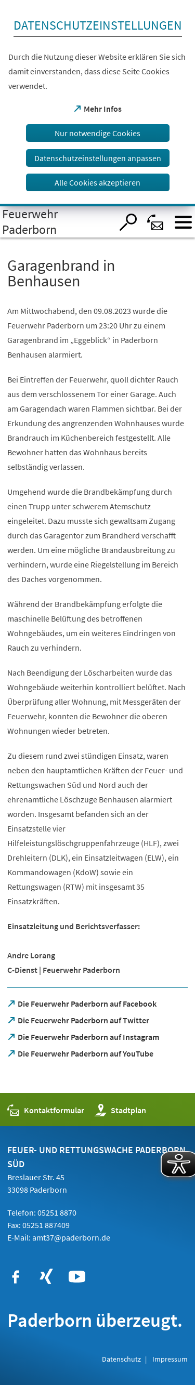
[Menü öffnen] (183, 222)
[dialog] (97, 103)
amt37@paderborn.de (71, 1237)
